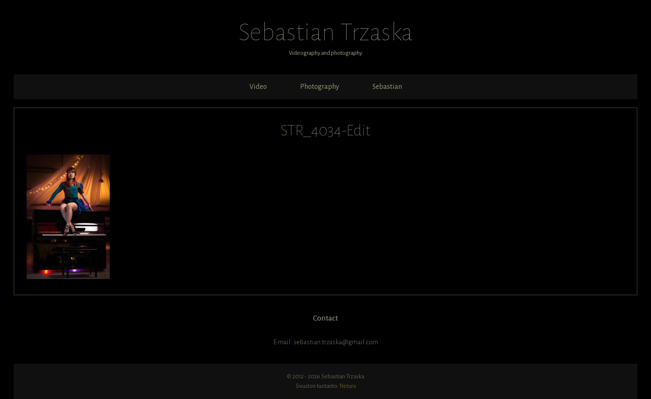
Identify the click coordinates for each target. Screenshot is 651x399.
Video (258, 87)
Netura (348, 386)
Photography (319, 87)
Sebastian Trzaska (325, 32)
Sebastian (387, 87)
